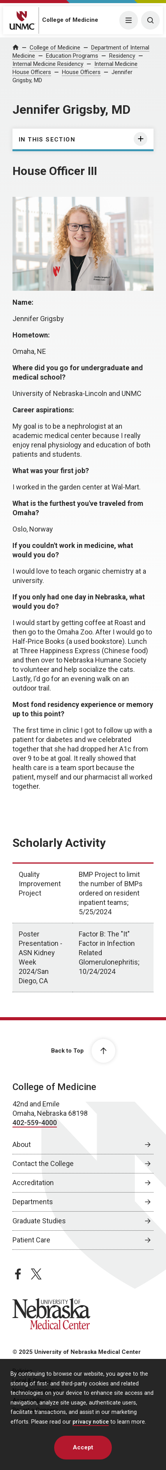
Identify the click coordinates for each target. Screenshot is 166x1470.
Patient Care (31, 1240)
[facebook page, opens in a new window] (17, 1274)
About (21, 1144)
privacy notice (90, 1422)
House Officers (81, 72)
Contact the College (43, 1163)
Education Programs (72, 55)
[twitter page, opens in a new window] (36, 1274)
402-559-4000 (34, 1122)
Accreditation (33, 1182)
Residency (122, 55)
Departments (32, 1202)
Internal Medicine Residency (47, 63)
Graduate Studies (39, 1221)
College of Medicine (70, 19)
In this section (47, 139)
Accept (83, 1447)
